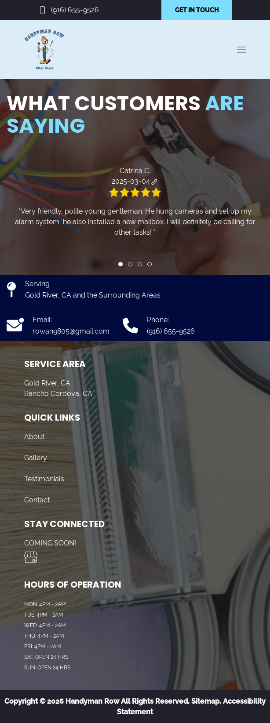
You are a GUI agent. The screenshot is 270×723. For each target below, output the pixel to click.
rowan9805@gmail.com (71, 331)
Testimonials (44, 479)
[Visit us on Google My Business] (30, 557)
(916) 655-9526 (75, 10)
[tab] (120, 264)
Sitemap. (205, 701)
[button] (241, 49)
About (34, 436)
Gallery (35, 458)
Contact (37, 500)
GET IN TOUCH (197, 10)
